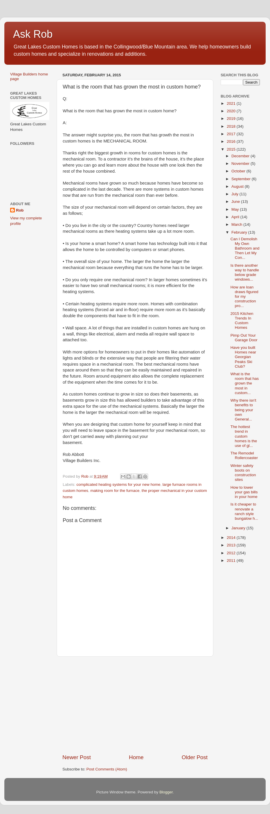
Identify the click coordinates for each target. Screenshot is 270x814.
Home (136, 757)
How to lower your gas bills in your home (244, 492)
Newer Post (76, 757)
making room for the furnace (114, 490)
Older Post (195, 757)
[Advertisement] (135, 705)
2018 (232, 126)
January (238, 528)
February (239, 232)
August (238, 186)
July (235, 194)
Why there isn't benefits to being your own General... (243, 409)
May (235, 209)
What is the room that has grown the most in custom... (245, 383)
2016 (232, 141)
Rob (20, 210)
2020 (232, 111)
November (241, 163)
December (241, 156)
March (237, 224)
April (235, 217)
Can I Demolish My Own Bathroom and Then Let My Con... (245, 248)
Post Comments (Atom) (107, 769)
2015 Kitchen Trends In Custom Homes (242, 320)
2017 (232, 134)
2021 (232, 103)
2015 (232, 149)
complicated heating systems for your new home (118, 484)
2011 (232, 560)
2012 (232, 553)
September (241, 179)
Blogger (166, 792)
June (236, 201)
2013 (232, 545)
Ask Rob (33, 34)
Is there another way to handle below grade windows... (245, 272)
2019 (232, 118)
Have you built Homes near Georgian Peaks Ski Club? (243, 357)
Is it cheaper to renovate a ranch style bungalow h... (244, 511)
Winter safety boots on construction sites (243, 472)
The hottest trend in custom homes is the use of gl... (244, 436)
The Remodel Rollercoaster (244, 455)
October (238, 171)
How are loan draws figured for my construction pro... (244, 296)
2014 (232, 537)
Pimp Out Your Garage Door (244, 337)
